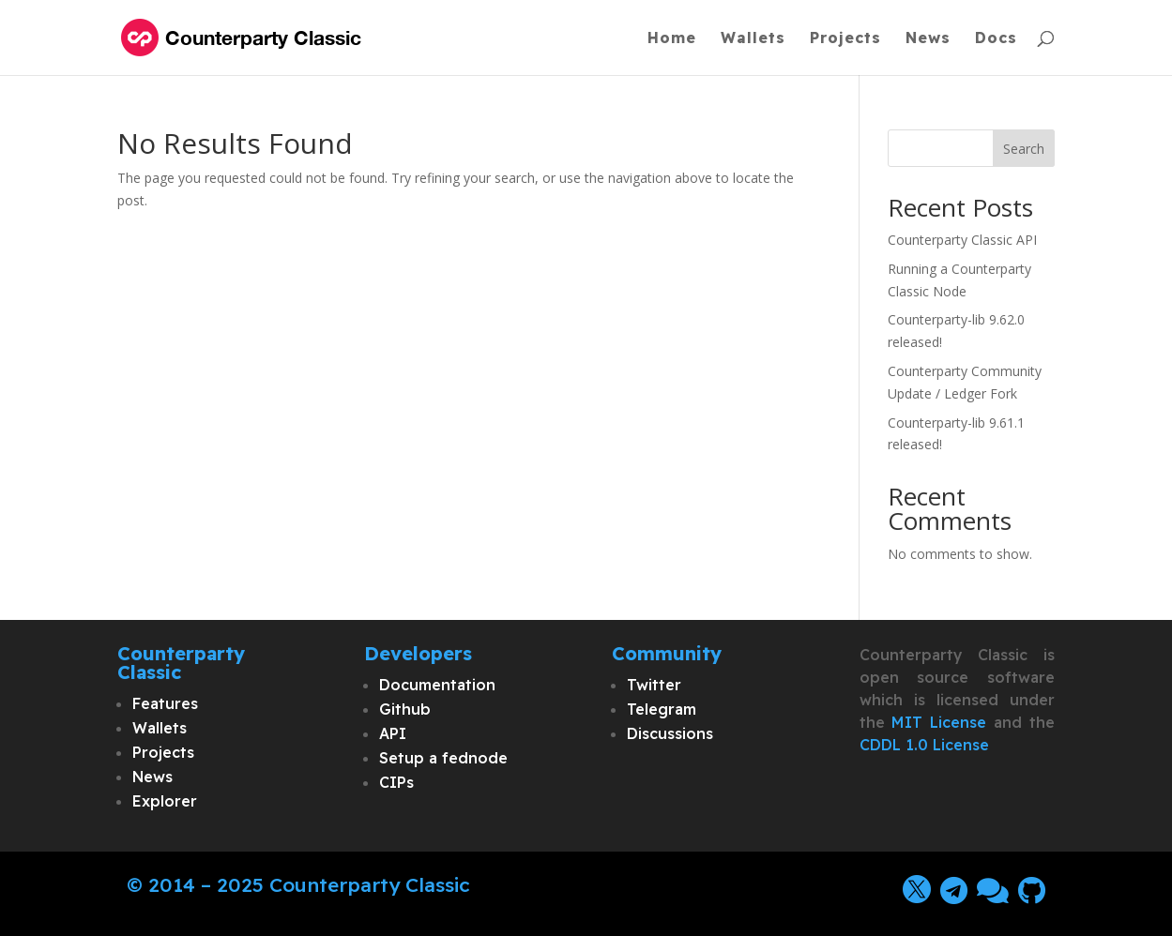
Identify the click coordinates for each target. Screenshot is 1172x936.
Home (671, 39)
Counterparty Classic (369, 884)
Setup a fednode (443, 757)
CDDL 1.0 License (924, 744)
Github (405, 709)
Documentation (437, 684)
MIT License (938, 722)
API (392, 733)
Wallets (753, 39)
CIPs (396, 782)
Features (165, 703)
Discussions (670, 733)
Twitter (654, 684)
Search (1023, 149)
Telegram (661, 709)
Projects (845, 39)
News (928, 39)
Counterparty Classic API (962, 240)
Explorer (164, 801)
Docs (996, 39)
